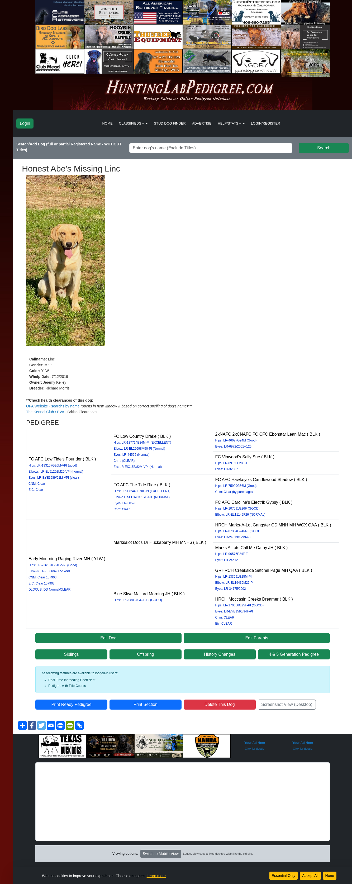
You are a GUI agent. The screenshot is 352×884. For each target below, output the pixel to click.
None (329, 875)
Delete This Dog (219, 702)
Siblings (71, 652)
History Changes (219, 652)
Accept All (310, 875)
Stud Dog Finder (170, 123)
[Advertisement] (182, 800)
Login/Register (265, 123)
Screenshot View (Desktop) (286, 702)
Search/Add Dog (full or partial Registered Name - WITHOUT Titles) (68, 147)
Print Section (146, 702)
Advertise (201, 123)
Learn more (156, 876)
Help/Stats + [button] (230, 123)
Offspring (145, 652)
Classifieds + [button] (132, 123)
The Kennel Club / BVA (45, 412)
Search (324, 148)
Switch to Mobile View (161, 851)
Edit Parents (256, 636)
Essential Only (283, 875)
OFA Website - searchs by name (53, 406)
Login (25, 123)
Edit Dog (108, 636)
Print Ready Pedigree (71, 702)
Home (107, 123)
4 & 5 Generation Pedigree (294, 652)
